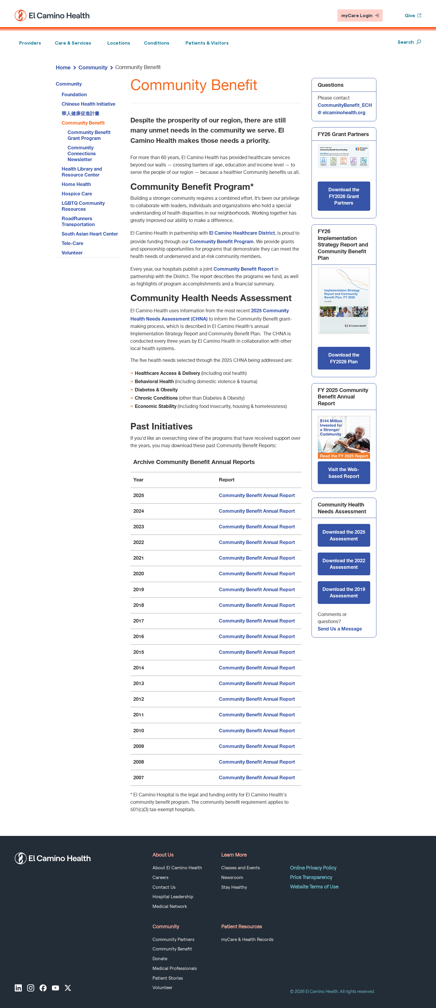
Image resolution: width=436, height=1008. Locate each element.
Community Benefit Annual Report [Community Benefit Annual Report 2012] (257, 699)
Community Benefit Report (243, 269)
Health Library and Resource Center (82, 171)
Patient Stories (168, 978)
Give (413, 15)
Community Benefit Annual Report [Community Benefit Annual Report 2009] (257, 746)
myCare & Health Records (247, 939)
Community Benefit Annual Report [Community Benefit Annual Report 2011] (257, 714)
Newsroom (232, 877)
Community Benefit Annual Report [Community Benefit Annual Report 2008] (257, 761)
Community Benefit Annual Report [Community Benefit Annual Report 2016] (257, 636)
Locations (118, 43)
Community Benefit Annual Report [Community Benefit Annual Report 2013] (257, 683)
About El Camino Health (177, 867)
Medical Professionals (175, 968)
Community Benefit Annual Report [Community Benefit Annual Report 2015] (257, 652)
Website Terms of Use (314, 887)
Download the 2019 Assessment (343, 592)
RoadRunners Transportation (78, 221)
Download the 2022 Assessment (343, 564)
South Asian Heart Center (90, 233)
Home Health (76, 184)
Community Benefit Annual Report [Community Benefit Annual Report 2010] (257, 730)
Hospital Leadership (173, 896)
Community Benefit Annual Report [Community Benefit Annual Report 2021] (257, 558)
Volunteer (72, 252)
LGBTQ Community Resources (83, 206)
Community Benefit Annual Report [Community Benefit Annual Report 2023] (257, 526)
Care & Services (73, 43)
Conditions (156, 43)
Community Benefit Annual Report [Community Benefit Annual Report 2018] (257, 605)
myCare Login (360, 15)
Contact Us (164, 887)
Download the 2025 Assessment (343, 535)
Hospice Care (77, 193)
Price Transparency (311, 877)
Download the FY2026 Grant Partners (343, 196)
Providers (30, 43)
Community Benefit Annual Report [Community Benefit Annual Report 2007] (257, 777)
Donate (160, 958)
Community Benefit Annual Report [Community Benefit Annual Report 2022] (257, 542)
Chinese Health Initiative (88, 104)
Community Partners (173, 939)
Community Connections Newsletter (82, 153)
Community (92, 67)
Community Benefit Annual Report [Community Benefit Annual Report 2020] (257, 573)
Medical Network (170, 906)
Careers (160, 877)
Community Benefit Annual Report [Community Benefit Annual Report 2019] (257, 589)
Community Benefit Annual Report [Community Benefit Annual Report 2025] (257, 495)
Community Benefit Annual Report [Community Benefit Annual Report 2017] (257, 620)
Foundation (74, 94)
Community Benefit (83, 122)
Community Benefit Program (222, 241)
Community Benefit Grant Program (89, 135)
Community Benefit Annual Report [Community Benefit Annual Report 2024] (257, 511)
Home (63, 67)
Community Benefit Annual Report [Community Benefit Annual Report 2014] (257, 667)
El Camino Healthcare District (242, 233)
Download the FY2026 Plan (343, 358)
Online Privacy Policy (313, 868)
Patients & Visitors (207, 43)
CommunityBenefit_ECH (345, 105)
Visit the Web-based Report (343, 472)
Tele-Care (72, 243)
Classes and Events (240, 867)
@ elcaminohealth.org (341, 112)
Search (409, 42)
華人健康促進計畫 (80, 113)
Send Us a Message (340, 628)
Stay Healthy (234, 887)
